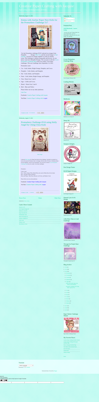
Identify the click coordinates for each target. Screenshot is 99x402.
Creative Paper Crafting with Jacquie (46, 6)
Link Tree (23, 92)
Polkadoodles (66, 350)
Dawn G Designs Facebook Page (70, 344)
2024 (66, 267)
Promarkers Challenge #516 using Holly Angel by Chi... (72, 287)
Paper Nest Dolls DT (23, 212)
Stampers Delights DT (23, 218)
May (67, 294)
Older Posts (57, 198)
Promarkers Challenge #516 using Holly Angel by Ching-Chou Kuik (39, 123)
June (67, 292)
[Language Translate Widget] (26, 365)
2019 (66, 310)
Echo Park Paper (67, 348)
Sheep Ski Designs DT (23, 216)
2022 (66, 271)
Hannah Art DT (22, 207)
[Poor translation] (5, 380)
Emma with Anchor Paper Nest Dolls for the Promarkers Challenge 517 (39, 21)
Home (40, 198)
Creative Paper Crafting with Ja (35, 98)
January (67, 303)
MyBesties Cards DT (23, 210)
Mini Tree (38, 55)
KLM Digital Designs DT (24, 209)
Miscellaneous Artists (23, 224)
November (68, 275)
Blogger (55, 370)
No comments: (32, 112)
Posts (66, 18)
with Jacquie (44, 95)
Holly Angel (39, 154)
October (68, 277)
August (67, 281)
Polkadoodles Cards (23, 214)
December (68, 273)
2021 (66, 305)
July (67, 290)
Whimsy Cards (22, 222)
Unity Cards (21, 220)
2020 (66, 307)
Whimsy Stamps (67, 352)
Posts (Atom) (26, 201)
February (68, 301)
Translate (26, 367)
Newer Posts (22, 198)
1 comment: (31, 192)
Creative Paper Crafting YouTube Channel (72, 340)
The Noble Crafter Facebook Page (70, 346)
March (67, 298)
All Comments (67, 21)
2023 (66, 269)
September (68, 279)
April (67, 296)
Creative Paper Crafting (34, 95)
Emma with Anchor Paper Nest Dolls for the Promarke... (72, 284)
